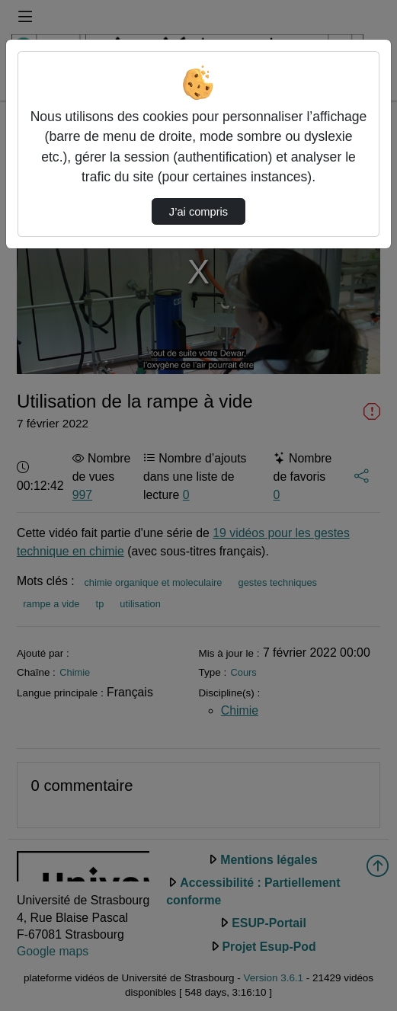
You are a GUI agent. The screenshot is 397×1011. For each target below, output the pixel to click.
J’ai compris (198, 212)
